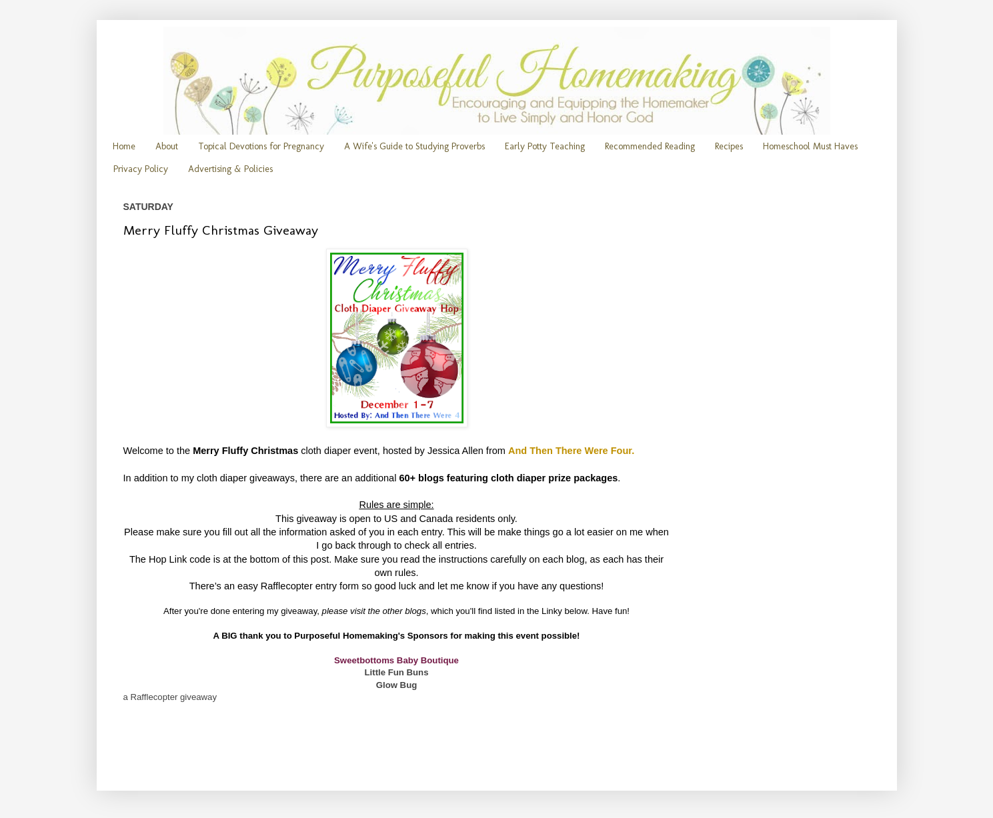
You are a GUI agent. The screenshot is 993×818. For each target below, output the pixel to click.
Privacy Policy (140, 169)
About (166, 146)
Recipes (729, 146)
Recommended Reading (650, 146)
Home (124, 146)
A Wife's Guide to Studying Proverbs (414, 146)
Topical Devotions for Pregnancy (261, 146)
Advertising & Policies (230, 169)
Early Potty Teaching (545, 146)
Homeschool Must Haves (810, 146)
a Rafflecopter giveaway (170, 697)
